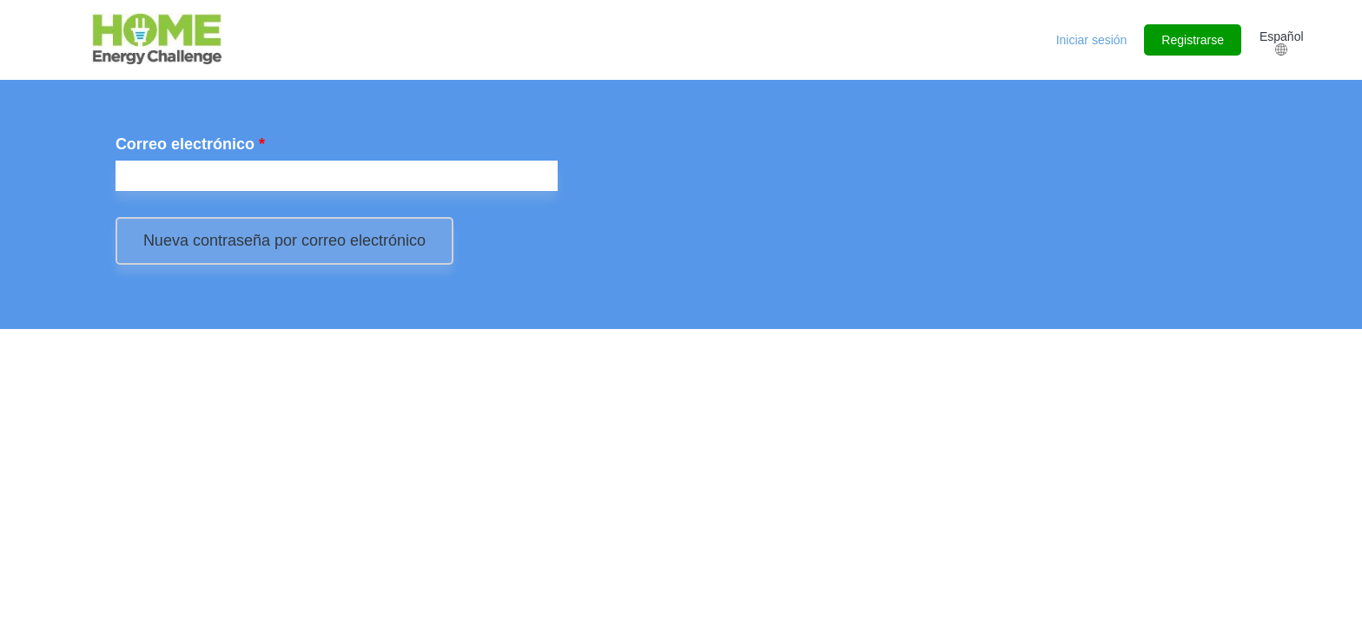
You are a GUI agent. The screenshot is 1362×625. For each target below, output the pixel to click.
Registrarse (1192, 40)
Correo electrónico (190, 144)
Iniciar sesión (1091, 40)
